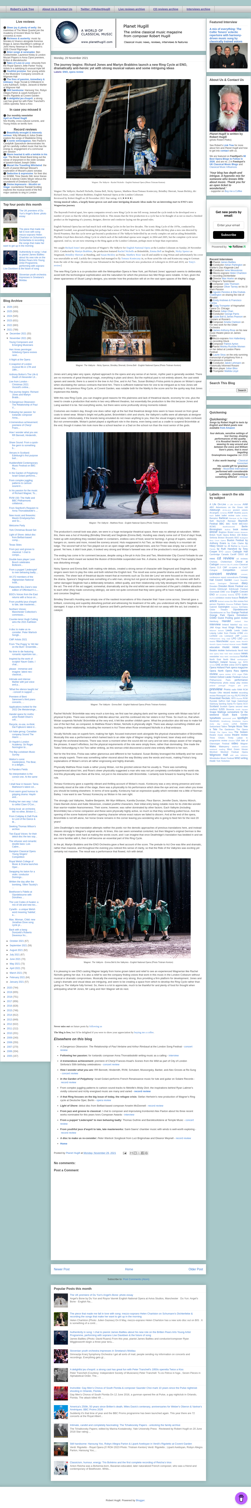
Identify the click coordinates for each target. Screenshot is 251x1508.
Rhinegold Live (223, 695)
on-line (224, 664)
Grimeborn (242, 615)
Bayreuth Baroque (226, 521)
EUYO (212, 598)
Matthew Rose (133, 254)
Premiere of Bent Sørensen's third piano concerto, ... (22, 699)
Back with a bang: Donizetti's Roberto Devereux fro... (20, 932)
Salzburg (214, 704)
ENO (65, 72)
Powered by (229, 246)
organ (239, 674)
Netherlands (231, 650)
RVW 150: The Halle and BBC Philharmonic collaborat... (22, 501)
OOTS (238, 665)
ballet (217, 515)
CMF (225, 567)
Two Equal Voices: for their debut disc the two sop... (23, 835)
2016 (10, 1005)
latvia (245, 628)
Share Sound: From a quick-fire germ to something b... (23, 445)
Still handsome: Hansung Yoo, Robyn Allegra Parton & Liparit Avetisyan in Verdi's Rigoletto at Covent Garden (131, 1443)
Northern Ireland (219, 662)
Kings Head (221, 627)
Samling (222, 704)
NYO (245, 662)
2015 (10, 1010)
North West (229, 659)
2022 (10, 325)
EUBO (245, 594)
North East (215, 659)
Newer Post (62, 1269)
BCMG (213, 526)
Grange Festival (239, 612)
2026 (10, 307)
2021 (10, 329)
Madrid (212, 641)
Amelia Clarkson (232, 322)
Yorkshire (225, 761)
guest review (241, 618)
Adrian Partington (233, 265)
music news (230, 647)
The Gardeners (226, 729)
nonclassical (234, 656)
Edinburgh (222, 589)
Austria (237, 513)
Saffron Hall (224, 701)
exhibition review (223, 598)
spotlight (242, 717)
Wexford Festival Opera (234, 752)
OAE (217, 664)
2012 (10, 1024)
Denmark (234, 583)
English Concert (239, 591)
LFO (246, 633)
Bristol (230, 532)
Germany (243, 607)
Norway (233, 662)
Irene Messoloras (233, 270)
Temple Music (235, 726)
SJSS (222, 709)
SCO (245, 704)
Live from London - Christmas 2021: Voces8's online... (19, 384)
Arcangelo (214, 513)
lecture (221, 630)
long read (226, 639)
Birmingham (216, 529)
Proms (227, 689)
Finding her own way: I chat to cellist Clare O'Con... (23, 803)
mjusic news (235, 641)
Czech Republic (241, 580)
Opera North (217, 670)
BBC (221, 523)
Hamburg (214, 621)
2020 (10, 987)
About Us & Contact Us (57, 9)
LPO (234, 638)
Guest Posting (225, 618)
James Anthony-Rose (224, 330)
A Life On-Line (218, 504)
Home (63, 1143)
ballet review (228, 515)
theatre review (240, 734)
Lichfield (213, 636)
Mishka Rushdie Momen (232, 346)
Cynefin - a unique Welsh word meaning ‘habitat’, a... (22, 912)
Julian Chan (227, 311)
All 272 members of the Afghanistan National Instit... (21, 580)
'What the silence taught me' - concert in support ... (23, 690)
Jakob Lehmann (233, 363)
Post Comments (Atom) (136, 1279)
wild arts (234, 755)
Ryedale (213, 701)
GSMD (213, 618)
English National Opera (138, 247)
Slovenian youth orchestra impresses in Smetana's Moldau (103, 1350)
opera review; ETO (227, 674)
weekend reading (217, 749)
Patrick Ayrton (231, 344)
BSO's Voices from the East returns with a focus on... (23, 595)
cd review (225, 558)
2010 (10, 1033)
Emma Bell (155, 251)
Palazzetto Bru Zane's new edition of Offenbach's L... (24, 588)
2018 (10, 996)
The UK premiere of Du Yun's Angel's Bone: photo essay (101, 1294)
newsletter (214, 656)
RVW (245, 698)
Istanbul (233, 624)
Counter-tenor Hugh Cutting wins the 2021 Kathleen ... (23, 622)
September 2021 (19, 945)
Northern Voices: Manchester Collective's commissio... (23, 612)
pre (239, 685)
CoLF (245, 567)
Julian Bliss (232, 368)
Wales (213, 746)
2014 (10, 1015)
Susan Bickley (108, 254)
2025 (10, 311)
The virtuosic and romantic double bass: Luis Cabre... (23, 844)
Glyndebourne (240, 609)
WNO (237, 758)
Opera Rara (232, 670)
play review (242, 683)
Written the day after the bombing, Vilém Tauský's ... (23, 884)
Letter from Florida (227, 633)
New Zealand (234, 654)
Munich (245, 641)
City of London (232, 564)
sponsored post (229, 718)
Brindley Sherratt (74, 254)
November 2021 (18, 338)
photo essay (229, 683)
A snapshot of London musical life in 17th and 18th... (22, 367)
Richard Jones (72, 247)
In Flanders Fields (18, 769)
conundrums (232, 577)
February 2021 (17, 977)
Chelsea (213, 562)
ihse (246, 621)
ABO (212, 507)
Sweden (244, 724)
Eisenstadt (214, 592)
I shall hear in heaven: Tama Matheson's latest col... (23, 785)
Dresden (214, 586)
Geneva (234, 607)
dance (212, 583)
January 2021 (17, 982)
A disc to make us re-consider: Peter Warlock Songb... (23, 632)
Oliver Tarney (231, 286)
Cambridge (215, 554)
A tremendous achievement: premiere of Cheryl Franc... (23, 425)
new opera (214, 654)
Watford (235, 747)
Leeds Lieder (241, 630)
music (238, 644)
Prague (232, 685)
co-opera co (235, 567)
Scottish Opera (227, 706)
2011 (10, 1028)
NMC (226, 656)
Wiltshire (244, 755)
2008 (10, 1042)
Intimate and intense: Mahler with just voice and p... (21, 682)
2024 (10, 316)
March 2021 (16, 973)
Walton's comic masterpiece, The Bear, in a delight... (22, 762)
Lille (221, 636)
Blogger (140, 1500)
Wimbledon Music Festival (222, 758)
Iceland (238, 621)
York (218, 761)
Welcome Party (17, 525)
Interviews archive (198, 9)
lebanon (213, 630)
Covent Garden (223, 580)
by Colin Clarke (236, 543)
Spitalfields (215, 718)
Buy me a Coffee (233, 191)
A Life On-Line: (234, 504)
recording (243, 692)
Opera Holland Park (220, 667)
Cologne (213, 570)
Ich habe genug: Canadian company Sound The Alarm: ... (23, 734)
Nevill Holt (243, 650)
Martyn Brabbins (83, 251)
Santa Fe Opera (234, 704)
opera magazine (239, 667)
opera (245, 664)
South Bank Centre (235, 714)
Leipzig (213, 633)
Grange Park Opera (222, 615)
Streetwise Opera (240, 721)
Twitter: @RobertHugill (95, 9)
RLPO (238, 695)
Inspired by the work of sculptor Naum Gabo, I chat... (22, 661)
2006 (10, 1051)
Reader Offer (216, 692)
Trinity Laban (235, 738)
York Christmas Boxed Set (22, 530)
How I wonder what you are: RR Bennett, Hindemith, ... (23, 435)
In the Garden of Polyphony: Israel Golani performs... (23, 474)
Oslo (245, 674)
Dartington (222, 583)
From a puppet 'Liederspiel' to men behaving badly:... (23, 571)
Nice (222, 656)
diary (245, 583)
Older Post (196, 1269)
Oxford (213, 677)
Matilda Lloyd (231, 371)
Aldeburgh (215, 510)
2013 (10, 1019)
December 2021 (18, 333)
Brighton (222, 532)
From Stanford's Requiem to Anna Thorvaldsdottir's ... (23, 509)
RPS (233, 698)
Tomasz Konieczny (131, 258)
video (234, 743)
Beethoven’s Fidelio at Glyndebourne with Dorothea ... (20, 894)
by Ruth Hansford (227, 549)
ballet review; (242, 515)
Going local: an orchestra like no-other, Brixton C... (23, 810)
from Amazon (227, 428)
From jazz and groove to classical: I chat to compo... (21, 552)
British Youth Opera (219, 535)
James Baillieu (228, 262)
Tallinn (224, 726)
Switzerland (215, 726)
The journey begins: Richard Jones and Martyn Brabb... (23, 395)
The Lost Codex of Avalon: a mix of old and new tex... (24, 903)
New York (224, 654)
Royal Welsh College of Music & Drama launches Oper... (23, 864)
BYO (221, 551)
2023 (10, 320)
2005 (10, 1056)
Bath (212, 521)
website (244, 747)
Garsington (224, 606)
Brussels (229, 537)
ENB (228, 592)
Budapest (244, 538)
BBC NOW (231, 524)
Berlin (245, 526)
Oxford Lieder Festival (228, 677)
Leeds (229, 630)
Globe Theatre (219, 609)
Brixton (221, 537)
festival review (224, 601)
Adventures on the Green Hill (232, 507)
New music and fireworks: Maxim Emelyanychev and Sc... (22, 518)
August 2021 (17, 950)
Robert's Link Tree (22, 9)
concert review (111, 1064)
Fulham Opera (241, 604)
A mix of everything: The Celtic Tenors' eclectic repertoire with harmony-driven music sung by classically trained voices (226, 35)
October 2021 (17, 941)
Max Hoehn (228, 278)
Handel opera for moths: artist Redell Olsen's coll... (21, 717)
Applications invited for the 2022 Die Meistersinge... (23, 708)
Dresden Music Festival (231, 586)
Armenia (223, 513)
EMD (222, 592)
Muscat (232, 644)
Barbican (223, 518)
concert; (244, 574)
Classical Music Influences (223, 167)
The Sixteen (241, 732)
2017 (10, 1001)
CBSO (241, 554)
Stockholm (214, 721)
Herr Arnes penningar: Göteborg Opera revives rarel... (23, 352)
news (244, 653)
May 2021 (15, 963)
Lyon (246, 639)
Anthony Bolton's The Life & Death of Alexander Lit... (23, 376)
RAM (239, 689)
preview (216, 689)
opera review (76, 72)
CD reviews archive (165, 9)
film (231, 601)
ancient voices (240, 510)
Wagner (244, 743)
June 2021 (15, 959)
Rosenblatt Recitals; (220, 698)
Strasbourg (225, 721)
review (213, 695)
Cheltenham (226, 562)
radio (234, 689)
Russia (239, 698)
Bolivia (227, 529)
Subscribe (228, 235)
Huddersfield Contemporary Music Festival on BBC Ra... (23, 466)
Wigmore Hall (219, 754)
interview (174, 1055)
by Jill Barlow (231, 546)
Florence (229, 604)
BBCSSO (243, 524)
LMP (237, 636)
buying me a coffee (144, 1032)
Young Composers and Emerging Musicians (21, 343)
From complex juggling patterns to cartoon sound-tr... (21, 483)
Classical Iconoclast (242, 462)
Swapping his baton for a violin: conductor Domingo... (22, 874)
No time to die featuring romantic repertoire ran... (23, 653)
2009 (10, 1037)
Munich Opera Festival (219, 644)
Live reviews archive (131, 9)
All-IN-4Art (226, 510)
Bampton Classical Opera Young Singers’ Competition (22, 854)
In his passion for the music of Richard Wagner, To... (23, 492)
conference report (218, 577)
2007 (10, 1046)
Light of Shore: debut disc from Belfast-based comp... (22, 537)
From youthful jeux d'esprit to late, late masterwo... (22, 603)
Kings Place (235, 627)
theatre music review (220, 735)
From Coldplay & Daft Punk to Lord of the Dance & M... (23, 819)
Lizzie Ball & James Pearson (228, 316)
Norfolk (244, 656)
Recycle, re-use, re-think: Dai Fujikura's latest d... (22, 725)
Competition (229, 570)
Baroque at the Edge (238, 518)
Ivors (246, 625)
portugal (222, 685)
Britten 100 (235, 535)
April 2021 (15, 968)
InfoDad (244, 477)
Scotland (214, 706)
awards (245, 513)
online (231, 665)
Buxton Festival (235, 540)
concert (244, 570)
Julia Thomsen (231, 284)
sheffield (213, 709)
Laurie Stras (219, 354)
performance (241, 680)
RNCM (244, 695)
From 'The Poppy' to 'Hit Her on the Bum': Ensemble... (23, 645)
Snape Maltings (218, 712)
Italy (240, 625)
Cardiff (233, 554)
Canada (225, 554)
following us (95, 1026)
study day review (219, 724)
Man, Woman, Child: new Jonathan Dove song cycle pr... (22, 922)
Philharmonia (216, 683)
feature (235, 598)
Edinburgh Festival (238, 589)
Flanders (221, 604)
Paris (228, 680)
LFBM (240, 633)
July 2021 (15, 954)
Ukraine (231, 741)
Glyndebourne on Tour (220, 612)
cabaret (228, 552)
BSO (236, 537)
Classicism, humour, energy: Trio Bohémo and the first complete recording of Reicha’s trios (120, 1462)
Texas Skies (15, 544)
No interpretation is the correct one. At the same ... (23, 777)
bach (212, 515)
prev (246, 685)
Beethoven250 (229, 527)
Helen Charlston (238, 273)
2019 (10, 992)
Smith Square (242, 709)
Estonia (231, 595)
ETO (238, 594)
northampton (242, 659)
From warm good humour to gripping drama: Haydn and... (23, 794)
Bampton (214, 518)
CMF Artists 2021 (18, 639)
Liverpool (229, 636)
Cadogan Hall (240, 551)
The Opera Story (225, 732)
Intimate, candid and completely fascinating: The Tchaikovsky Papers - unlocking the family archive (125, 1425)
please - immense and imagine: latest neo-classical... (20, 672)
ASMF (230, 513)
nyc (239, 662)
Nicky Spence (183, 251)
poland (212, 685)
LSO (240, 638)
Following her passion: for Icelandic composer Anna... (22, 415)
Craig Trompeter (221, 305)
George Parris (232, 314)
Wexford (213, 752)
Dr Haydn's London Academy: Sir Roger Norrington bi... (21, 744)
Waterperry (224, 746)
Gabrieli (213, 607)
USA (238, 740)
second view (242, 706)
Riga (233, 696)
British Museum (241, 532)
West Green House (237, 749)
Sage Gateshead (239, 701)
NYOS (212, 665)
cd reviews (242, 558)
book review (240, 529)
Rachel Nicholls (126, 251)
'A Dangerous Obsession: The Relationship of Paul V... (23, 405)
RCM (245, 689)
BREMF (214, 532)
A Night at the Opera (19, 359)
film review (239, 601)
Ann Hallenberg (237, 338)
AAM (245, 504)
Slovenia (230, 709)
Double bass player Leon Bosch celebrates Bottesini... (22, 562)
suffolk (234, 724)
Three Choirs (217, 738)
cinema (223, 564)
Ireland (225, 624)
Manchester (222, 641)
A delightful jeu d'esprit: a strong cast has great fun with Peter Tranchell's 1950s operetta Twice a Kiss (126, 1369)
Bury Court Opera (218, 540)
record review (68, 1082)
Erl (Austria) (221, 595)
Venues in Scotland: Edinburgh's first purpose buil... (23, 455)
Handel (226, 621)
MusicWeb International (235, 468)
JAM (212, 627)
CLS (219, 567)
